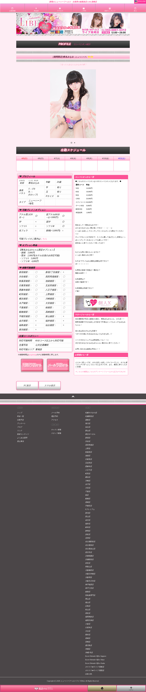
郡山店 (87, 431)
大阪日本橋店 (90, 574)
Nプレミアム (90, 509)
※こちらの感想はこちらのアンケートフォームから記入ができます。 (101, 372)
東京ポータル (90, 434)
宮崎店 (87, 642)
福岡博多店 (89, 617)
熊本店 (87, 635)
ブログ (19, 427)
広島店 (87, 606)
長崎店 (87, 638)
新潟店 (87, 513)
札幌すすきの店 (91, 413)
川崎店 (87, 481)
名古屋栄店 (89, 545)
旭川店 (87, 423)
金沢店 (87, 520)
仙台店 (87, 427)
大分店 (87, 631)
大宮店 (87, 488)
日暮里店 (88, 459)
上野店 (87, 448)
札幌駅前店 (89, 416)
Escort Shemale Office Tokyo (95, 660)
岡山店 (87, 599)
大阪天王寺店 (90, 581)
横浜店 (87, 477)
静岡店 (87, 531)
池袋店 (87, 456)
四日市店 (88, 552)
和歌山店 (88, 567)
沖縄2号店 (89, 652)
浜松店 (87, 534)
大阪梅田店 (89, 570)
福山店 (87, 602)
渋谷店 (87, 441)
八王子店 (88, 470)
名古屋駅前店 (90, 541)
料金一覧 (20, 416)
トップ (19, 413)
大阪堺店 (88, 577)
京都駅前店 (89, 559)
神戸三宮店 (89, 588)
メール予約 (55, 413)
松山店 (87, 609)
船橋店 (87, 499)
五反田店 (88, 463)
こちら (44, 239)
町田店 (87, 473)
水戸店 (87, 484)
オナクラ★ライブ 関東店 (94, 667)
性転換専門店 (90, 595)
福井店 (87, 524)
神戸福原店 (89, 584)
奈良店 (87, 563)
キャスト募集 (56, 430)
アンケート (21, 423)
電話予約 (54, 416)
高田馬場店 (89, 445)
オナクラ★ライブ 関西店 (94, 670)
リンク (19, 431)
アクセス (54, 420)
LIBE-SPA (88, 674)
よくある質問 (22, 438)
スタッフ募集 (56, 433)
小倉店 (87, 624)
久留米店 (88, 627)
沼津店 (87, 538)
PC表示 (27, 385)
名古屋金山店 (90, 549)
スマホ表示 (49, 385)
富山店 (87, 516)
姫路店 (87, 592)
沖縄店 (87, 649)
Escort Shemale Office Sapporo (95, 656)
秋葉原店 (88, 452)
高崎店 (87, 502)
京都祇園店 (89, 556)
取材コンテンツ (23, 434)
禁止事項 (20, 441)
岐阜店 (87, 527)
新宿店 (87, 438)
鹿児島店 (88, 645)
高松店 (87, 613)
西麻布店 (88, 466)
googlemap (32, 355)
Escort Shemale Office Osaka (95, 663)
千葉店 (87, 491)
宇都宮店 (88, 506)
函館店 (87, 420)
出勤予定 (20, 420)
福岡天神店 (89, 620)
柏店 (87, 495)
